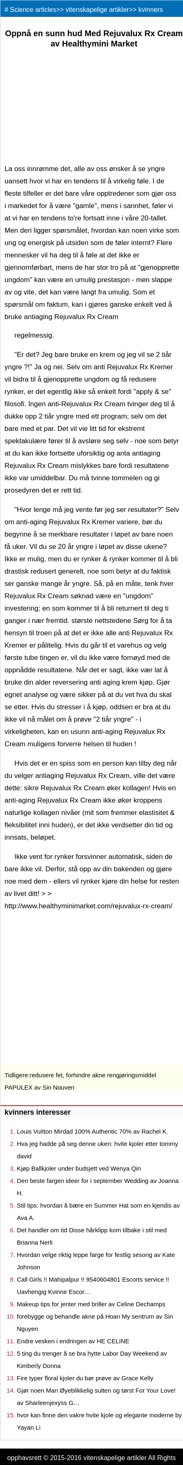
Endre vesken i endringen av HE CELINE (73, 1341)
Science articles (33, 9)
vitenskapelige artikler (97, 9)
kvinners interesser (38, 1112)
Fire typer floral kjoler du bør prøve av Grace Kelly (85, 1378)
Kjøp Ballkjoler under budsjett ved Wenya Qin (79, 1168)
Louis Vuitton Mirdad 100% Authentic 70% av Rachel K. (92, 1131)
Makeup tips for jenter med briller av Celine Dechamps (91, 1304)
